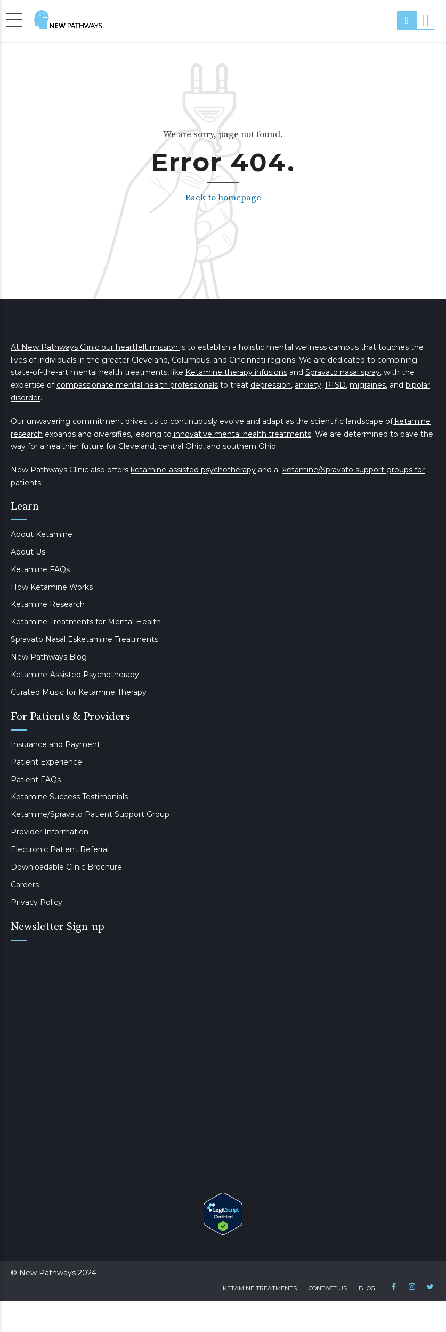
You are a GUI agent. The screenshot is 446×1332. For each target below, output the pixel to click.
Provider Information (49, 832)
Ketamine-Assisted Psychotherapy (75, 674)
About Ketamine (41, 534)
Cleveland (136, 446)
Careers (25, 884)
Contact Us (328, 1288)
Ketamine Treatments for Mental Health (86, 622)
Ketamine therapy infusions (236, 372)
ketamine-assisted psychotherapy (193, 470)
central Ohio (180, 446)
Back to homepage (223, 198)
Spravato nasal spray (342, 372)
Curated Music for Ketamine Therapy (79, 692)
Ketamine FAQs (40, 569)
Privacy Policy (36, 902)
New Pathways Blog (49, 657)
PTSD (335, 385)
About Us (28, 552)
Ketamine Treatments (260, 1288)
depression (270, 385)
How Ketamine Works (52, 587)
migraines (368, 385)
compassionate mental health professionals (137, 385)
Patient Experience (46, 762)
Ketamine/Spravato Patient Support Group (90, 814)
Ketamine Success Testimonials (69, 796)
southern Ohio (249, 446)
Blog (367, 1288)
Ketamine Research (48, 604)
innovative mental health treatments (241, 434)
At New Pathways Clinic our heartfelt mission (95, 347)
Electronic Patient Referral (60, 849)
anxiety (308, 385)
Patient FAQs (36, 779)
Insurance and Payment (55, 744)
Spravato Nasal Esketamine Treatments (84, 639)
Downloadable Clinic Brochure (66, 867)
